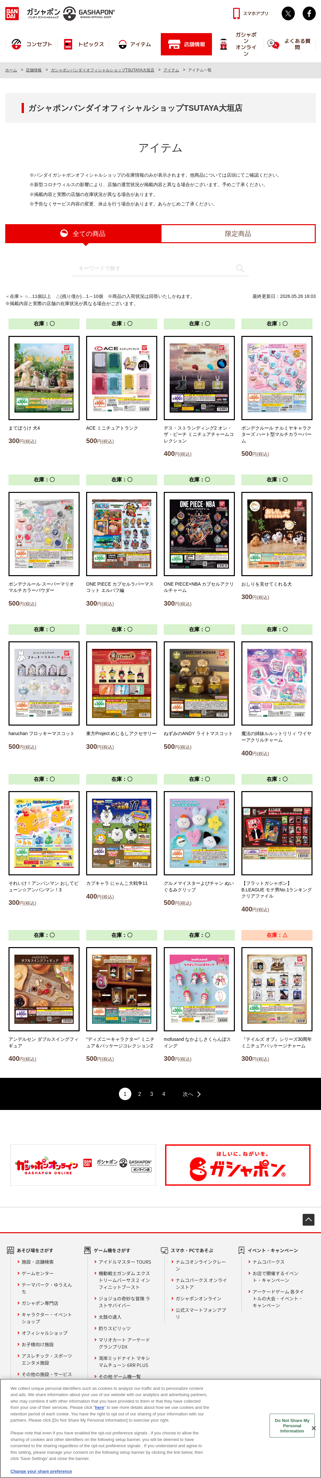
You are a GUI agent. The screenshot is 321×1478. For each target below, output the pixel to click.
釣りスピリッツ (115, 1328)
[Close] (314, 1430)
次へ (188, 1094)
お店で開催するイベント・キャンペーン (275, 1276)
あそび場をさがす (35, 1250)
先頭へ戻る (308, 1220)
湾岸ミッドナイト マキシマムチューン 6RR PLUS (124, 1361)
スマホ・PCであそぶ (192, 1250)
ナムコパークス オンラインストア (201, 1283)
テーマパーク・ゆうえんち (47, 1288)
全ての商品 (89, 233)
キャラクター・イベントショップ (47, 1318)
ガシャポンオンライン (198, 1298)
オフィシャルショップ (44, 1333)
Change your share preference (41, 1473)
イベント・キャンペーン (273, 1250)
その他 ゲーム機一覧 (120, 1376)
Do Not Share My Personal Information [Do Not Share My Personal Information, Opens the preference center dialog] (292, 1427)
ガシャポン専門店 (40, 1303)
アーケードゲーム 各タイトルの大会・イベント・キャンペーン (278, 1298)
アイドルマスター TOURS (125, 1261)
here (99, 1409)
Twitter (288, 13)
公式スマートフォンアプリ (201, 1313)
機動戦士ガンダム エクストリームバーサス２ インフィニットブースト (124, 1280)
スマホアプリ (256, 13)
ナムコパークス (269, 1261)
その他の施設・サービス (47, 1374)
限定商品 (238, 233)
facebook (309, 13)
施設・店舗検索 (38, 1261)
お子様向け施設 (38, 1344)
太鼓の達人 (110, 1316)
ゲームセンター (38, 1273)
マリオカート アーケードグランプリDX (124, 1343)
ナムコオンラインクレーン (201, 1265)
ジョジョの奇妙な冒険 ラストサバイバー (124, 1302)
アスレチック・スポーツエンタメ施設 (47, 1359)
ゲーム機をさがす (112, 1250)
